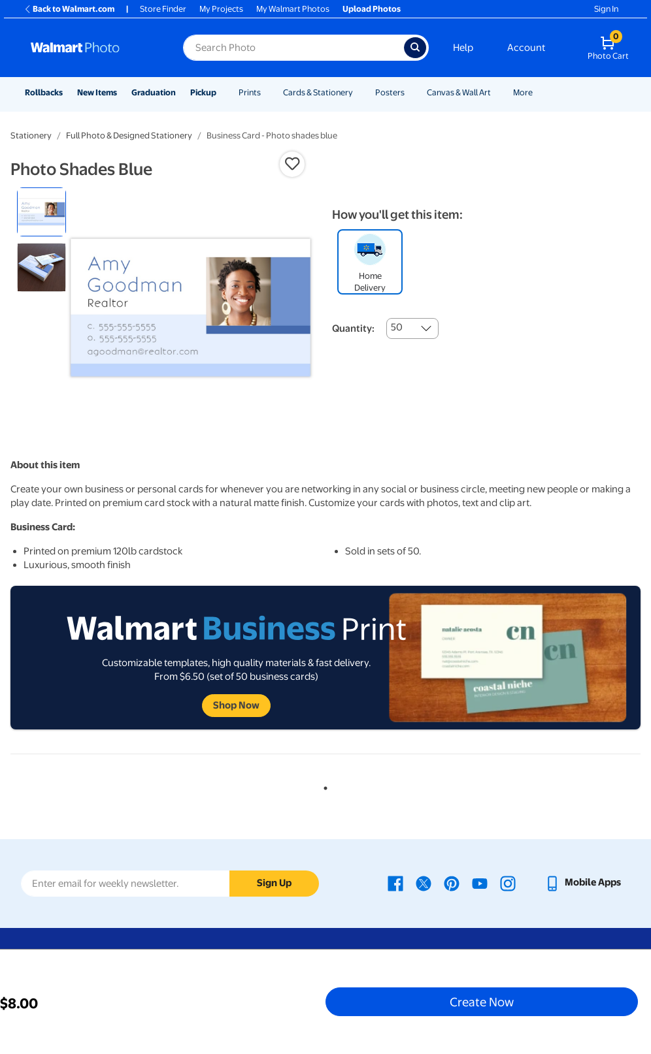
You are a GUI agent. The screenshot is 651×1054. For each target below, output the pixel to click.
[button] (292, 164)
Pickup (203, 92)
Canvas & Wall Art (459, 92)
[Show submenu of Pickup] (222, 92)
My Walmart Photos (292, 9)
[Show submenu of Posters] (410, 92)
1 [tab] (322, 785)
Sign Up (274, 883)
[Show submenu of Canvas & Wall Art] (497, 92)
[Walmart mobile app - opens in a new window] (582, 882)
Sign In (606, 9)
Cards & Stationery (318, 92)
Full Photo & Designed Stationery (129, 135)
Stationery (31, 135)
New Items (97, 92)
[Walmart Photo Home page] (93, 47)
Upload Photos (371, 9)
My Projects (221, 9)
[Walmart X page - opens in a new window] (423, 882)
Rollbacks (44, 92)
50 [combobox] (397, 327)
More (523, 92)
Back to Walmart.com (69, 9)
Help (463, 48)
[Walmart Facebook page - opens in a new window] (395, 882)
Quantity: (353, 328)
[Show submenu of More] (538, 92)
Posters (390, 92)
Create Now (482, 1002)
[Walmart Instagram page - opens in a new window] (508, 882)
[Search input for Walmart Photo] (293, 48)
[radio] (41, 211)
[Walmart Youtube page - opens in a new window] (480, 882)
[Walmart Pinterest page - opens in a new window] (451, 882)
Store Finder (163, 9)
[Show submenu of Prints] (267, 92)
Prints (250, 92)
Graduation (153, 92)
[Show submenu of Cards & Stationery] (359, 92)
